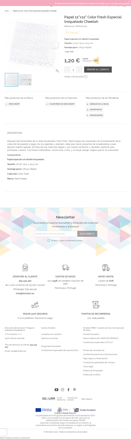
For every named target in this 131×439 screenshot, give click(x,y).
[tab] (64, 133)
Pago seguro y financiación (95, 358)
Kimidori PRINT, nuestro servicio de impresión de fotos (103, 329)
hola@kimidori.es (18, 351)
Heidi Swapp (20, 178)
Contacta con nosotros (51, 334)
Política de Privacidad (92, 371)
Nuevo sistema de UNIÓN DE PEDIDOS (100, 338)
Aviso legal (88, 367)
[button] (57, 71)
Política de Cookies (91, 375)
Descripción (14, 133)
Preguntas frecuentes (51, 346)
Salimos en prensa (49, 338)
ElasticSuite (25, 438)
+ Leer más (69, 51)
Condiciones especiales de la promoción (60, 350)
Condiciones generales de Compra (99, 362)
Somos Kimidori (48, 328)
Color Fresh (23, 174)
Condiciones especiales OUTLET (98, 342)
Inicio (7, 11)
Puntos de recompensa (93, 350)
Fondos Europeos (91, 334)
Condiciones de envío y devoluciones (100, 354)
